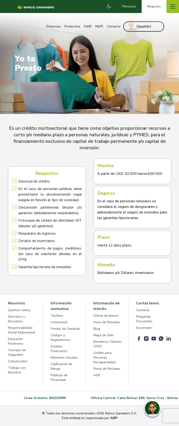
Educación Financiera (15, 341)
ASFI (96, 375)
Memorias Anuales (64, 357)
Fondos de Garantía (65, 328)
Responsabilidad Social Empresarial (21, 330)
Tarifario (57, 315)
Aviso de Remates (106, 322)
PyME (88, 26)
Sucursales (144, 328)
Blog (96, 328)
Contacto (113, 26)
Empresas (53, 26)
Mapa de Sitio (103, 335)
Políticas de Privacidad (59, 377)
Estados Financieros (59, 348)
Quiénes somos (19, 310)
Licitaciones (59, 322)
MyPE (99, 26)
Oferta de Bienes (106, 315)
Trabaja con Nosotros (17, 370)
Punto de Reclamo (106, 368)
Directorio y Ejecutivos (16, 318)
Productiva (72, 26)
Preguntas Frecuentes (144, 318)
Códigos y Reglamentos (60, 337)
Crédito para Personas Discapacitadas (104, 357)
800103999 (57, 398)
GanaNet (144, 26)
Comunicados (18, 361)
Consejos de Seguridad (17, 352)
